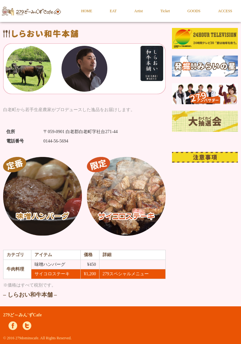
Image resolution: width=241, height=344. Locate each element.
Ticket (165, 11)
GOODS (193, 11)
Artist (138, 11)
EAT (113, 11)
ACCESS (225, 11)
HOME (86, 11)
